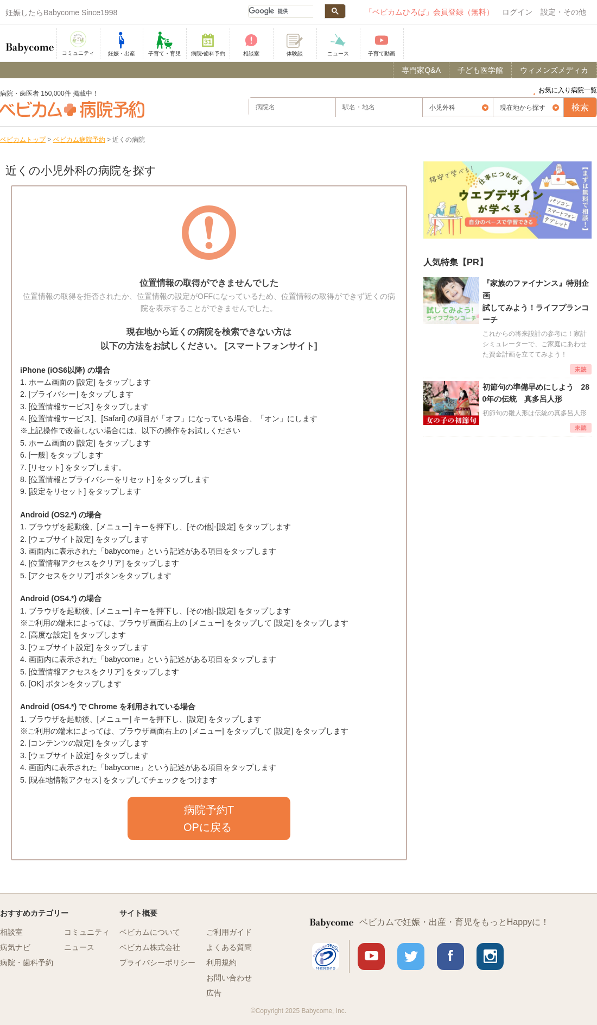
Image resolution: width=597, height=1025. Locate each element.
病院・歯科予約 (26, 962)
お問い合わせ (229, 977)
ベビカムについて (149, 932)
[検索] (280, 11)
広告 (213, 993)
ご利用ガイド (229, 932)
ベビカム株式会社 (149, 947)
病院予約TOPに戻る (208, 818)
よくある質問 (229, 947)
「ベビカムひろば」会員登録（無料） (429, 12)
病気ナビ (15, 947)
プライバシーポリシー (157, 962)
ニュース (79, 947)
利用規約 (221, 962)
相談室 (11, 932)
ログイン (517, 12)
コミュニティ (87, 932)
